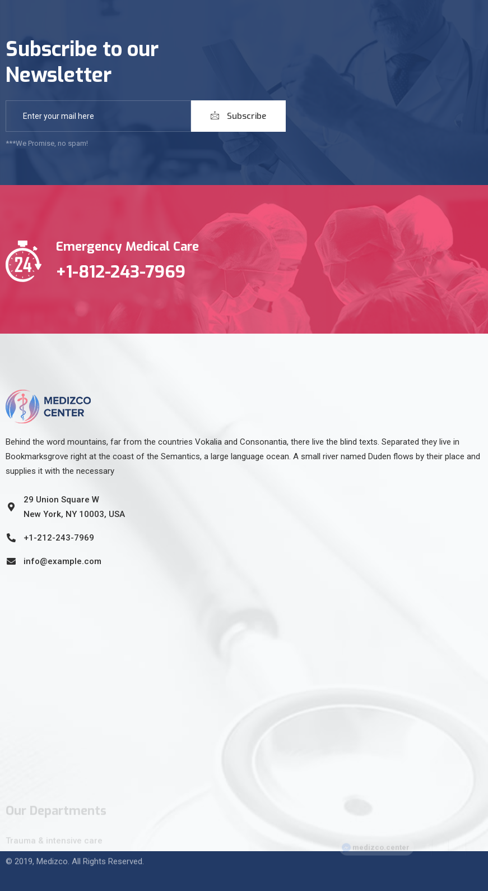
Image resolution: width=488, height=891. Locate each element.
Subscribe (238, 116)
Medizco (52, 855)
